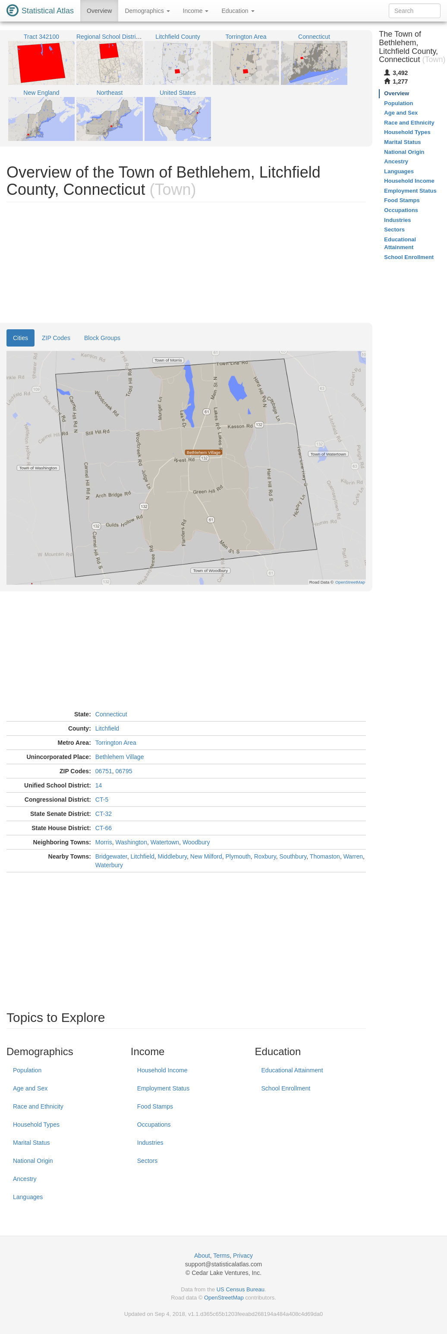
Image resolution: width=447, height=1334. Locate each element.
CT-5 (101, 799)
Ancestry (24, 1178)
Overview (99, 10)
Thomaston (325, 856)
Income (196, 10)
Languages (28, 1196)
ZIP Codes (56, 337)
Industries (150, 1142)
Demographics (147, 10)
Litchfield (107, 728)
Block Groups (102, 337)
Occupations (154, 1124)
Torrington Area (115, 742)
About (202, 1255)
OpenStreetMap (224, 1297)
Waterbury (109, 865)
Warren (353, 856)
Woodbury (196, 842)
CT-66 (103, 828)
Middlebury (172, 856)
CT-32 (103, 813)
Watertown (165, 842)
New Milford (206, 856)
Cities (20, 337)
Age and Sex (30, 1088)
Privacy (243, 1255)
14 (98, 785)
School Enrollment (286, 1088)
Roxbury (265, 856)
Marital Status (31, 1142)
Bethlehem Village (119, 756)
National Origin (33, 1160)
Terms (221, 1255)
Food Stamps (155, 1106)
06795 (124, 771)
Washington (131, 842)
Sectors (147, 1160)
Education (237, 10)
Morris (103, 842)
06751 (103, 771)
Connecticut (111, 714)
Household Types (36, 1124)
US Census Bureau (240, 1289)
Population (27, 1070)
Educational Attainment (292, 1070)
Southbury (293, 856)
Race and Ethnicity (38, 1106)
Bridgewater (111, 856)
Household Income (162, 1070)
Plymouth (238, 856)
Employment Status (163, 1088)
